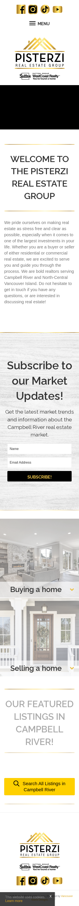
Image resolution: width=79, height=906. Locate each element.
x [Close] (51, 896)
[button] (39, 476)
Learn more (14, 901)
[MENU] (39, 23)
